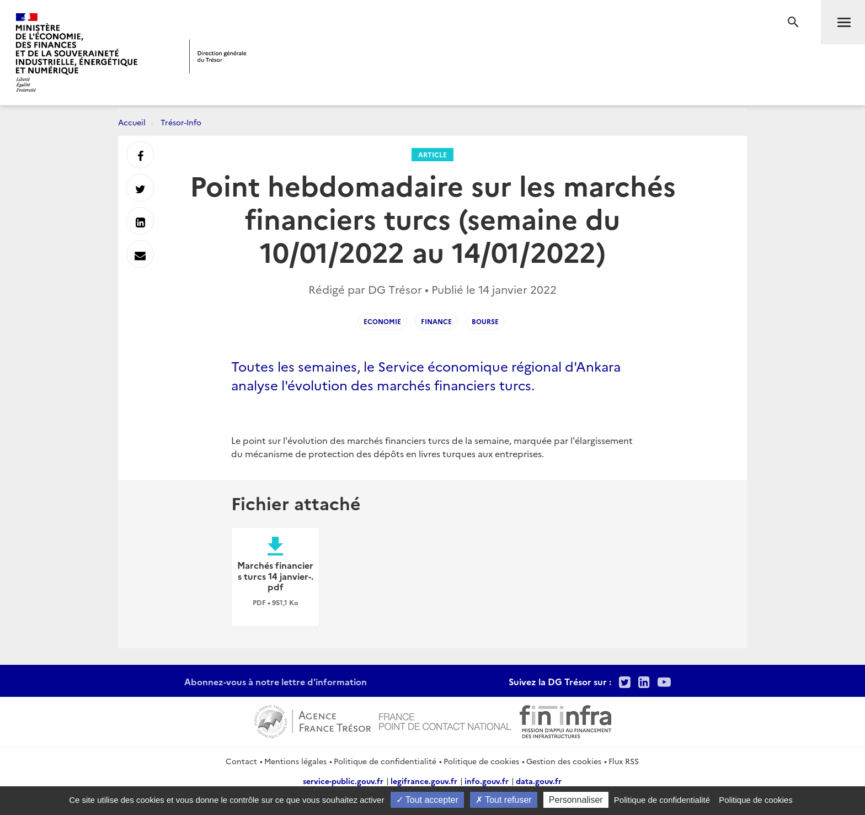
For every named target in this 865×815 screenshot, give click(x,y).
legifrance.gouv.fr (424, 780)
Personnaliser (576, 800)
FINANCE (436, 321)
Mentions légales (295, 760)
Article (432, 154)
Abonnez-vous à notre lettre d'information (275, 681)
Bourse (485, 321)
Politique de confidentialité (385, 760)
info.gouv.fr (486, 780)
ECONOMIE (382, 321)
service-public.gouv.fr (343, 780)
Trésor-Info (181, 122)
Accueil (132, 122)
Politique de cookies (481, 760)
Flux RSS (623, 760)
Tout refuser (504, 800)
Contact (241, 760)
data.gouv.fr (539, 780)
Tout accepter (427, 800)
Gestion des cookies (563, 760)
